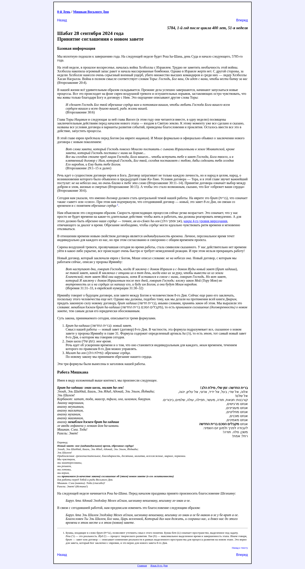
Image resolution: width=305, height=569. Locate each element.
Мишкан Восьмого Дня (91, 12)
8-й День (64, 12)
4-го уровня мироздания (205, 221)
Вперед (242, 20)
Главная (142, 565)
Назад (62, 20)
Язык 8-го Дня (159, 565)
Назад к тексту (240, 548)
